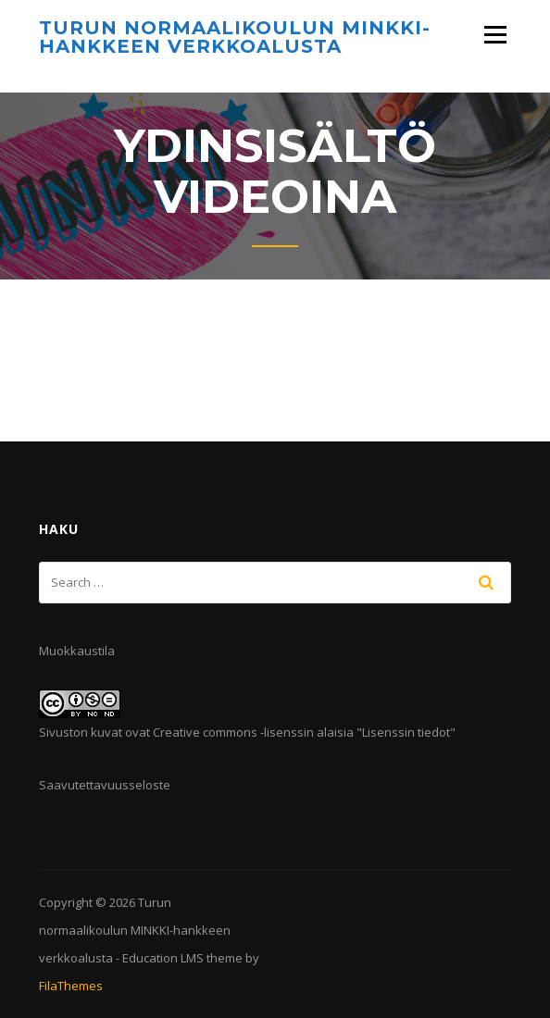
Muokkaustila (77, 650)
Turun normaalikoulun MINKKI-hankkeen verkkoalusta (235, 37)
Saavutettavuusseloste (104, 784)
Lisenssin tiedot (406, 732)
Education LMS (163, 958)
